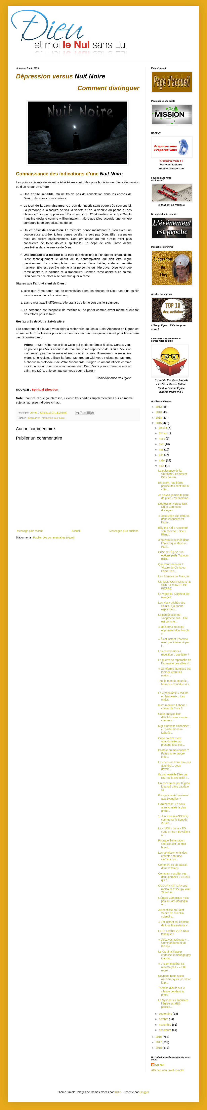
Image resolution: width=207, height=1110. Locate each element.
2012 (159, 406)
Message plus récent (30, 531)
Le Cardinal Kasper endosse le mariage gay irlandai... (174, 955)
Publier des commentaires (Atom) (54, 537)
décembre (165, 1030)
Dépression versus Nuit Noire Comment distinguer (172, 507)
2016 (159, 1036)
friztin (117, 1092)
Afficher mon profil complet (167, 1070)
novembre (165, 1024)
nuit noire (59, 418)
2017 (159, 1042)
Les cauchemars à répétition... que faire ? (173, 653)
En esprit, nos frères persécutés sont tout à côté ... (173, 486)
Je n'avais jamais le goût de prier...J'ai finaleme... (174, 496)
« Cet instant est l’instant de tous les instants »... (174, 923)
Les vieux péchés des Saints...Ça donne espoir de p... (171, 606)
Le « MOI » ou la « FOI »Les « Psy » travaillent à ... (174, 832)
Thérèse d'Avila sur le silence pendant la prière (171, 991)
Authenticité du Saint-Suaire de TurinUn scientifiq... (171, 913)
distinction (47, 418)
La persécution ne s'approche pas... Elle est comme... (173, 618)
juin (161, 454)
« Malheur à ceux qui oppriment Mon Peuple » (173, 630)
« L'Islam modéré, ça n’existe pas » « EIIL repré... (172, 967)
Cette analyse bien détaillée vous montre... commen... (174, 717)
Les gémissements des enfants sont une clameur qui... (172, 856)
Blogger (144, 1092)
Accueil (75, 531)
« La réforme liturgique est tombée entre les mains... (174, 672)
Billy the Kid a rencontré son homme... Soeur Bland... (173, 531)
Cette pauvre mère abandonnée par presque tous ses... (171, 742)
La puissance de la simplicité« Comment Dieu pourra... (172, 474)
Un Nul (159, 1064)
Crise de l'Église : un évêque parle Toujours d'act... (173, 555)
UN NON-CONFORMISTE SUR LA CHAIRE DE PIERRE (174, 585)
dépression (34, 418)
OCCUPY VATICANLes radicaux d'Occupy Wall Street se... (174, 889)
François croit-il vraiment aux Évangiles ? (173, 797)
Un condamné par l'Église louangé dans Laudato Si (174, 786)
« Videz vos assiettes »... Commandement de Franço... (173, 943)
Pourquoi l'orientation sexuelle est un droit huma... (172, 844)
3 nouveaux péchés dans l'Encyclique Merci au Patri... (173, 543)
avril (162, 444)
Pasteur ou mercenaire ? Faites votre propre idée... (173, 753)
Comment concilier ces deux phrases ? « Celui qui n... (174, 877)
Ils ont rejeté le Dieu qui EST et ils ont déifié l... (173, 776)
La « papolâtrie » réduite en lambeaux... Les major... (173, 696)
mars (162, 438)
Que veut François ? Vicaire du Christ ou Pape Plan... (172, 568)
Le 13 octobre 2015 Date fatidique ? (173, 932)
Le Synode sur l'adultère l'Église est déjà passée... (173, 1003)
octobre (164, 1019)
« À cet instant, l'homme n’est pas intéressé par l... (173, 642)
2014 (159, 417)
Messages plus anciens (123, 531)
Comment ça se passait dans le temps (172, 866)
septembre (166, 1013)
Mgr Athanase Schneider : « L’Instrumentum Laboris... (174, 729)
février (163, 433)
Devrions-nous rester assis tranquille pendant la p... (174, 979)
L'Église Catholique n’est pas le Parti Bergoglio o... (173, 901)
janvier (163, 427)
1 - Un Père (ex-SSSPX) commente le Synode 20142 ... (173, 820)
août (162, 465)
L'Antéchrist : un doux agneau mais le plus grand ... (172, 807)
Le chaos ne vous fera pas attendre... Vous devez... (174, 766)
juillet (162, 460)
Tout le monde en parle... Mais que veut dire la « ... (173, 684)
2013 (159, 412)
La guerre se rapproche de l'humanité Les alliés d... (174, 661)
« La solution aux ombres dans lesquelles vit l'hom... (173, 519)
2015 (159, 423)
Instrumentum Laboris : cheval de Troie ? (172, 707)
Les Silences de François (173, 576)
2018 (159, 1047)
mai (161, 449)
